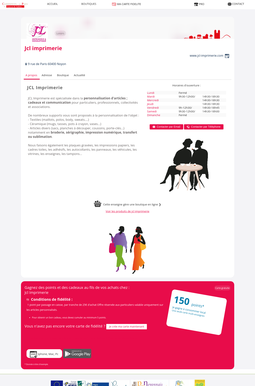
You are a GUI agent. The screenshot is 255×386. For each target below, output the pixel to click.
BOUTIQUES (88, 4)
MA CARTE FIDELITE (126, 4)
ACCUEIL (52, 4)
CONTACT (236, 4)
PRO (199, 4)
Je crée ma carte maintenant (126, 326)
